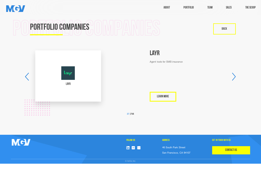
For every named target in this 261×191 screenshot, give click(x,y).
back (224, 29)
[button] (27, 76)
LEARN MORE (210, 96)
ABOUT (167, 7)
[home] (15, 8)
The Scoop (250, 7)
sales (229, 7)
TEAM (209, 7)
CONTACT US (231, 150)
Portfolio (188, 7)
